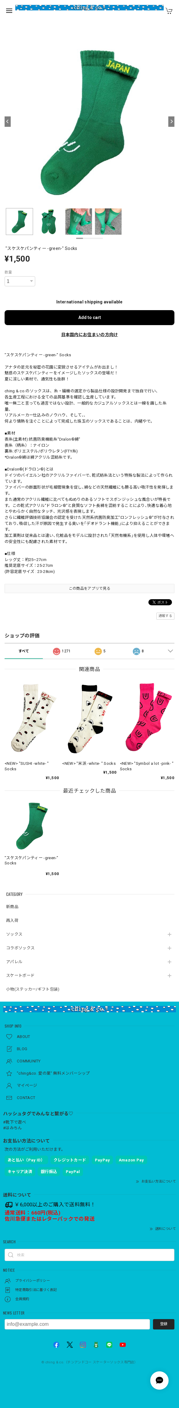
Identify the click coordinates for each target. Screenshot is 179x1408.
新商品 (12, 906)
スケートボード (20, 975)
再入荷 (12, 920)
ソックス (14, 934)
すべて (23, 651)
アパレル (14, 961)
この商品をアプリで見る (89, 588)
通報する (165, 616)
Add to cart (89, 317)
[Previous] (8, 121)
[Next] (171, 121)
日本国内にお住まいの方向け (89, 334)
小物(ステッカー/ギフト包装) (33, 989)
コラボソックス (20, 948)
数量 (8, 272)
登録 (163, 1324)
